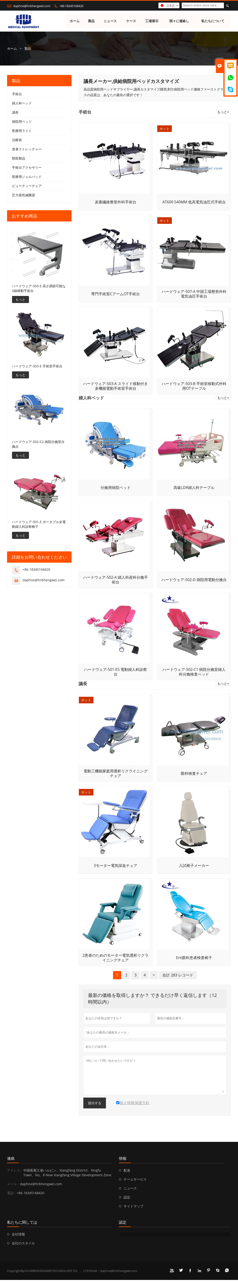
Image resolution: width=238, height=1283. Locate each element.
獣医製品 (18, 158)
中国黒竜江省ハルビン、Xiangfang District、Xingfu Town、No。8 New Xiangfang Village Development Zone (67, 1175)
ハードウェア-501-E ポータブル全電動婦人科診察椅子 (39, 524)
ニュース (110, 21)
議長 (15, 112)
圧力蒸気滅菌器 (23, 195)
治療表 (17, 140)
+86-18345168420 (71, 6)
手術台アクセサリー (27, 167)
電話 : (11, 1196)
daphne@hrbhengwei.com (31, 6)
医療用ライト (22, 131)
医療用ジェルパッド (27, 177)
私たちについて (213, 21)
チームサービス (135, 1182)
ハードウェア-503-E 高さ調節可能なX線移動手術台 (39, 288)
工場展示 (152, 21)
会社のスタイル (23, 1246)
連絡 (11, 1161)
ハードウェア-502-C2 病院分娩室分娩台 (38, 444)
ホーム (75, 21)
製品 (91, 21)
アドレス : (14, 1173)
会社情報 (18, 1237)
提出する (94, 1106)
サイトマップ (133, 1209)
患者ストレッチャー (27, 149)
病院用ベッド (22, 121)
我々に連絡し (179, 21)
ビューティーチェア (27, 186)
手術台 (17, 94)
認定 (127, 1200)
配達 (127, 1173)
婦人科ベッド (22, 103)
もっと (20, 299)
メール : (13, 1187)
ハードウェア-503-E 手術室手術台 (37, 366)
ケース (131, 21)
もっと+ (223, 112)
